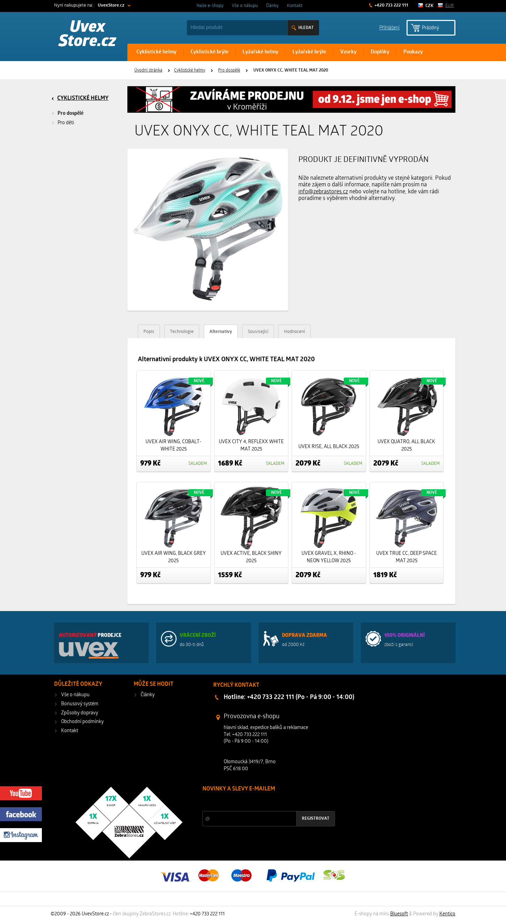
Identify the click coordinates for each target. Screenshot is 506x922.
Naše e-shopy (210, 5)
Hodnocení (294, 331)
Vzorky (348, 52)
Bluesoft (399, 914)
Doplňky (380, 52)
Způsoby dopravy (79, 713)
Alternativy (220, 331)
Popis (148, 331)
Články (272, 5)
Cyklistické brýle (210, 52)
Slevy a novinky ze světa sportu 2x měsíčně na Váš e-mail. (262, 802)
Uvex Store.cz (87, 35)
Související (258, 331)
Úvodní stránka (148, 70)
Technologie (182, 331)
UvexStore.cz (111, 5)
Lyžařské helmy (260, 52)
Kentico (447, 914)
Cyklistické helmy (156, 52)
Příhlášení (389, 27)
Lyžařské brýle (309, 52)
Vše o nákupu (245, 5)
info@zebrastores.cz (323, 192)
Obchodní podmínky (82, 721)
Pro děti (66, 123)
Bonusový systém (79, 704)
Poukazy (413, 52)
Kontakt (295, 5)
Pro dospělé (229, 70)
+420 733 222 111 (390, 5)
